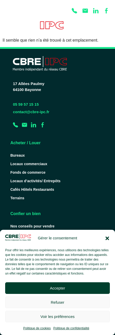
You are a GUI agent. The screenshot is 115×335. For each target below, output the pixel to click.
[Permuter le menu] (108, 27)
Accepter (57, 288)
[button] (107, 238)
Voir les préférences (57, 316)
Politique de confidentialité (71, 328)
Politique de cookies (37, 328)
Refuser (57, 302)
